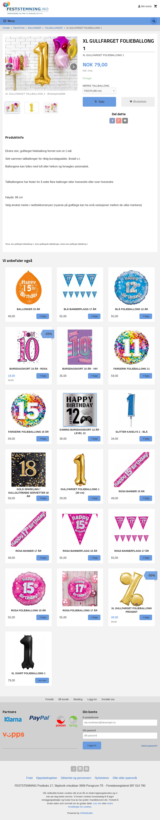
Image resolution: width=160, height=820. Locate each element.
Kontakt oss (108, 699)
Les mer (97, 803)
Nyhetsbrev (102, 777)
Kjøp (99, 101)
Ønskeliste (138, 101)
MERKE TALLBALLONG (96, 85)
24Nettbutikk (86, 813)
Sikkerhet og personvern (76, 777)
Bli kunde (63, 699)
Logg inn (92, 699)
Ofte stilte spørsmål (125, 777)
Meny (9, 20)
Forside (6, 28)
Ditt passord (89, 730)
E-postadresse (91, 717)
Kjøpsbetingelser (46, 777)
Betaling (78, 699)
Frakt (29, 777)
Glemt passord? (149, 745)
